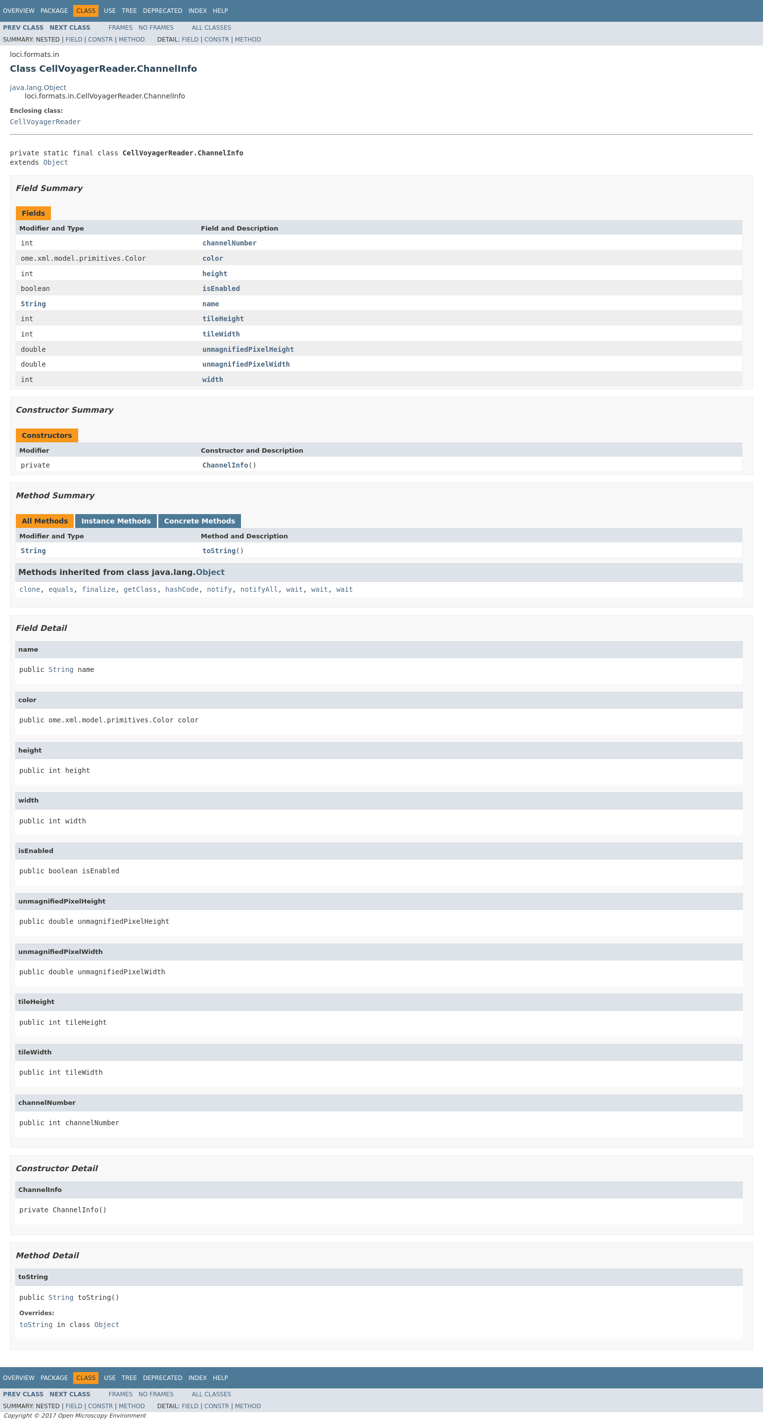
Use (110, 10)
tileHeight (223, 319)
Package (54, 10)
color (212, 258)
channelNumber (229, 243)
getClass (140, 589)
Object (55, 162)
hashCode (181, 589)
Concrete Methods (200, 521)
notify (219, 589)
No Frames (156, 27)
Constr (100, 39)
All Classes (211, 27)
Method (132, 39)
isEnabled (221, 288)
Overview (19, 10)
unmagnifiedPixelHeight (248, 349)
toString (219, 551)
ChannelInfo (225, 465)
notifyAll (259, 589)
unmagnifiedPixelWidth (246, 364)
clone (29, 589)
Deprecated (163, 10)
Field (73, 39)
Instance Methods (115, 521)
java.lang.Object (38, 88)
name (210, 304)
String (33, 304)
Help (220, 10)
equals (61, 589)
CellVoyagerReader (45, 122)
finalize (98, 589)
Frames (121, 27)
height (215, 274)
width (212, 379)
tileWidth (221, 334)
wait (294, 589)
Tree (129, 10)
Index (198, 10)
